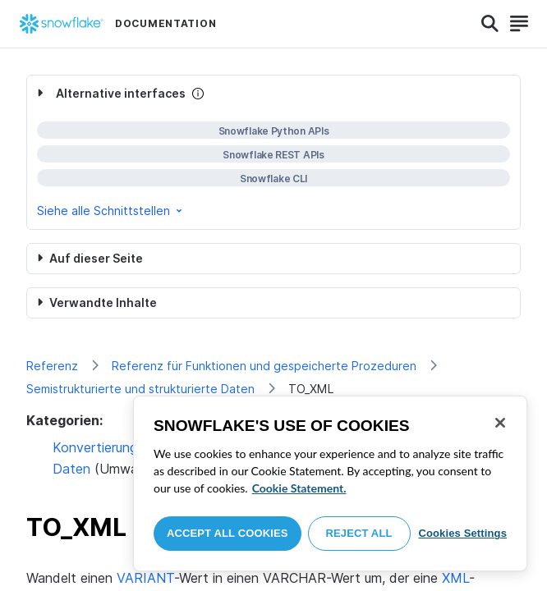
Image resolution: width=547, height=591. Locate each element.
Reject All (359, 533)
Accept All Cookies (227, 533)
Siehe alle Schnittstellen (111, 211)
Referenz (52, 366)
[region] (330, 483)
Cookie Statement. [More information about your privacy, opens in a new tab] (299, 488)
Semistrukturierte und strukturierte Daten (140, 389)
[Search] (490, 24)
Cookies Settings (462, 533)
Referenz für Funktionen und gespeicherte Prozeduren (264, 366)
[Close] (500, 423)
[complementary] (273, 152)
